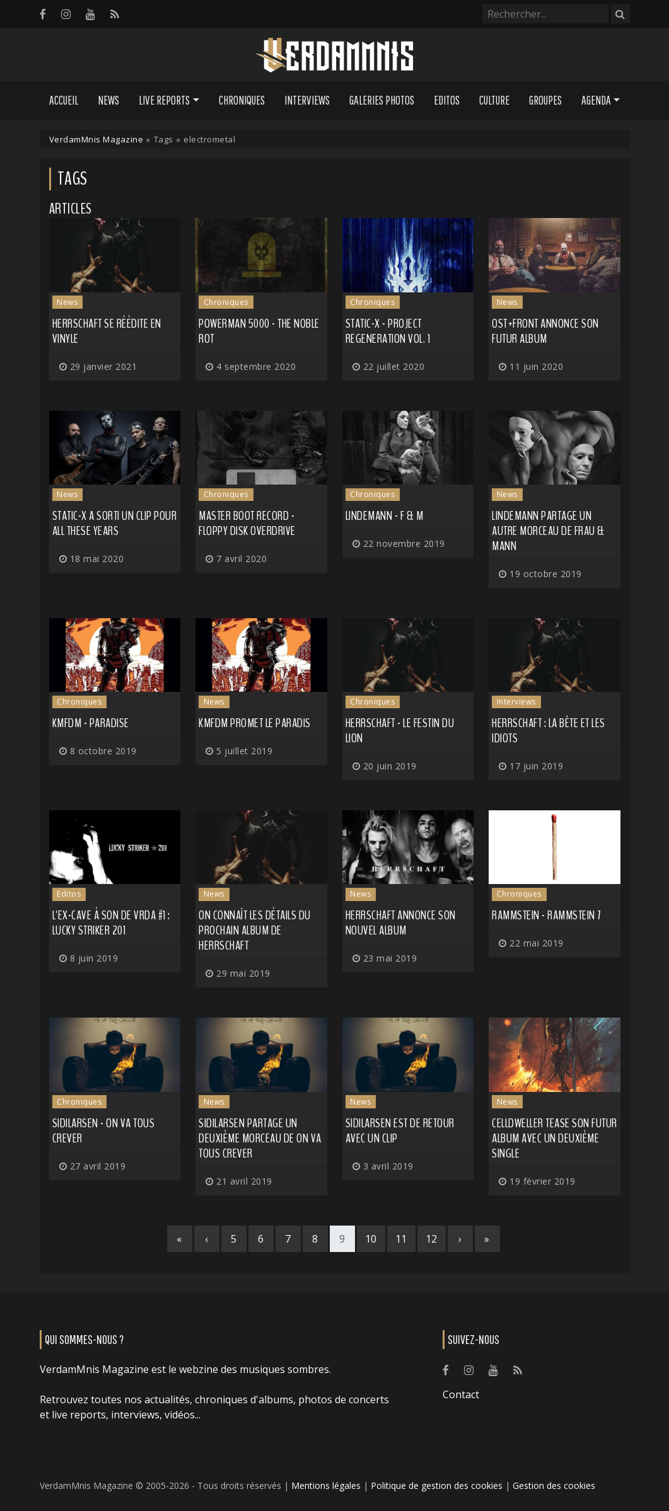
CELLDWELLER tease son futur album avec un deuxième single (554, 1138)
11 (401, 1239)
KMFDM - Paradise (90, 723)
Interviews (307, 100)
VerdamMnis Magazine (96, 139)
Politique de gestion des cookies (437, 1485)
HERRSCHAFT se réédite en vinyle (106, 331)
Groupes (545, 100)
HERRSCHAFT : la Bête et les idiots (548, 731)
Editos (447, 100)
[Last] (487, 1239)
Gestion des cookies (554, 1485)
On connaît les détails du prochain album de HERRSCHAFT (255, 930)
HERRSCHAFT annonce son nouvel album (401, 923)
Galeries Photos (381, 100)
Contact (461, 1394)
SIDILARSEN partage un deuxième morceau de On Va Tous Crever (260, 1138)
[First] (179, 1239)
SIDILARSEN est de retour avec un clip (400, 1131)
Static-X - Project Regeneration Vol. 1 (388, 331)
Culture (494, 100)
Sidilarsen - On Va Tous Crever (103, 1131)
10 (371, 1239)
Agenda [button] (596, 100)
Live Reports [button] (164, 100)
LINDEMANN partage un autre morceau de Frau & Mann (548, 530)
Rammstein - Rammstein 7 (546, 915)
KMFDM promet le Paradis (255, 723)
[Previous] (206, 1239)
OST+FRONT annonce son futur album (545, 331)
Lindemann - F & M (385, 515)
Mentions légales (326, 1485)
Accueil (63, 100)
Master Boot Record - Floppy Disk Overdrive (247, 523)
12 (432, 1239)
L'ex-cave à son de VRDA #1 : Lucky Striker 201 (111, 923)
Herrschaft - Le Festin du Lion (400, 731)
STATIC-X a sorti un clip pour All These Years (114, 523)
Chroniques (242, 100)
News (108, 100)
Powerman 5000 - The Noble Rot (259, 331)
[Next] (460, 1239)
